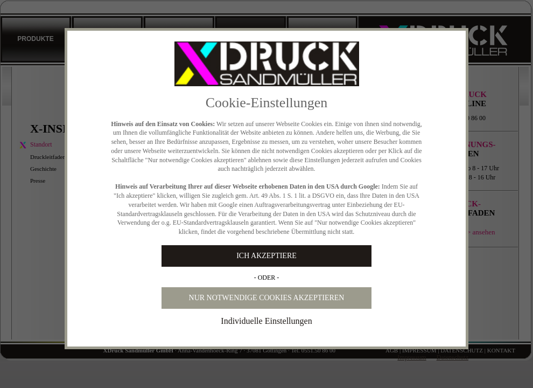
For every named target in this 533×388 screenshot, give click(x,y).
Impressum (411, 357)
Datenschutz (452, 357)
